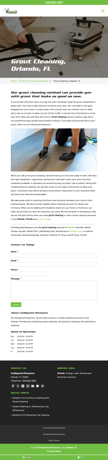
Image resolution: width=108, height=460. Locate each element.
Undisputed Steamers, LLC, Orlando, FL (57, 446)
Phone (15, 269)
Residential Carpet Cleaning (54, 433)
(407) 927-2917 (54, 2)
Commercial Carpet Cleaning (54, 427)
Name (14, 251)
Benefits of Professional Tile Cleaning (31, 414)
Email (14, 260)
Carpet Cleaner (54, 439)
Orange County (76, 231)
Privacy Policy (54, 450)
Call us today (45, 219)
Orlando (70, 227)
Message (16, 278)
